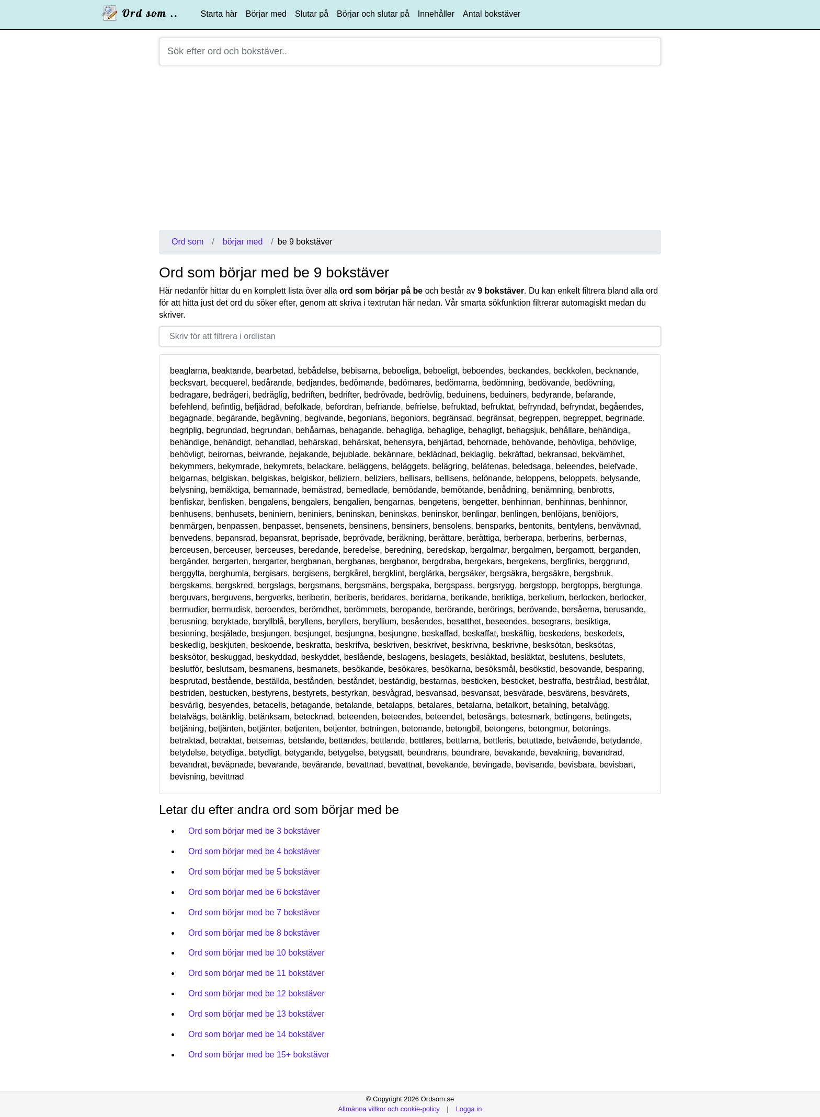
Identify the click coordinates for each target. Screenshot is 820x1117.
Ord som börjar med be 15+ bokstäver (258, 1054)
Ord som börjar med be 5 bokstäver (254, 871)
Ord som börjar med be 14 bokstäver (256, 1034)
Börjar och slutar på (373, 13)
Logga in (469, 1109)
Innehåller (436, 13)
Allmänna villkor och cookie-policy (388, 1109)
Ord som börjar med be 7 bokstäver (254, 912)
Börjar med (266, 13)
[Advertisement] (410, 151)
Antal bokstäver (491, 13)
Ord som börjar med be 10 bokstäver (256, 952)
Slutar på (311, 13)
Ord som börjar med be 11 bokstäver (256, 973)
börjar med (243, 241)
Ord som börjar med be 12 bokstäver (256, 993)
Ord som (187, 241)
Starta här (219, 13)
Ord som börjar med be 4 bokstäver (254, 851)
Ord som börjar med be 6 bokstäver (254, 892)
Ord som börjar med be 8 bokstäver (254, 932)
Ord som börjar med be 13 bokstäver (256, 1013)
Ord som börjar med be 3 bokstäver (254, 831)
